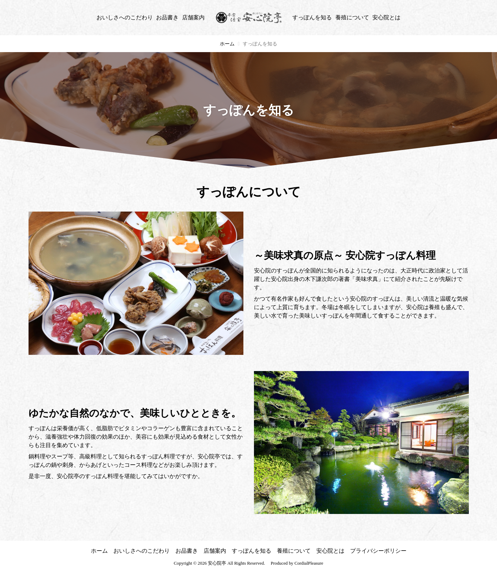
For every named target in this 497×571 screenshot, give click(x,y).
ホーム (227, 43)
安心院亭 (217, 563)
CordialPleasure (308, 563)
